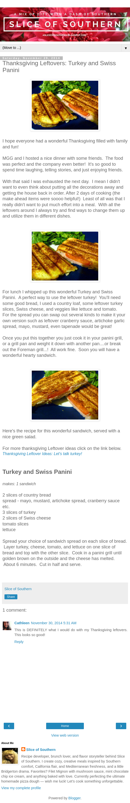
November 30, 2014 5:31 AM (53, 623)
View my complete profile (21, 788)
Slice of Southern (41, 750)
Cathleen (22, 623)
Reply (19, 642)
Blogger (74, 798)
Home (65, 726)
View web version (65, 735)
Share (11, 597)
